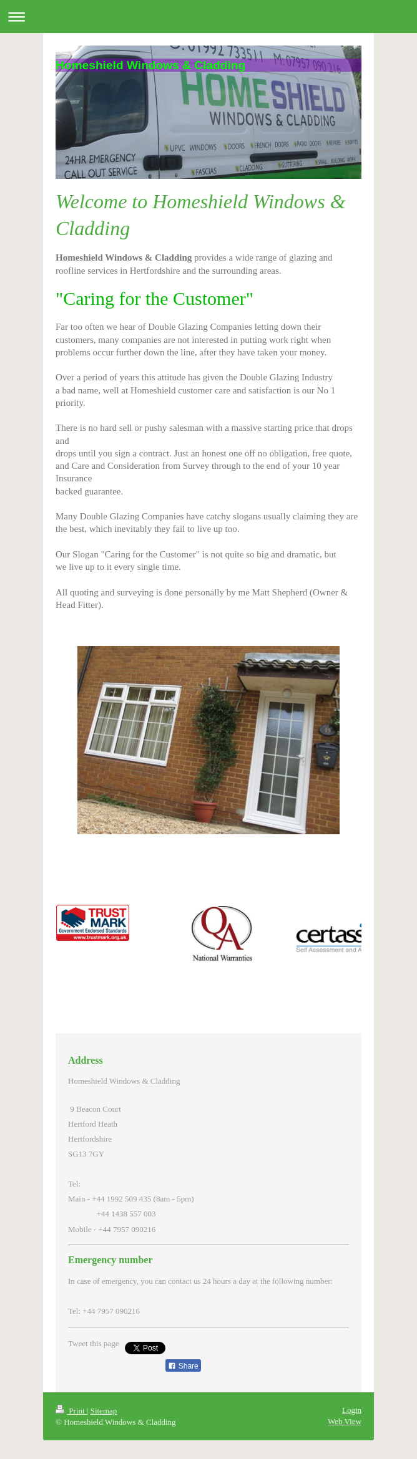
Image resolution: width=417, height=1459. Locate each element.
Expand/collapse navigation (208, 16)
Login (351, 1410)
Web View (344, 1421)
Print (71, 1410)
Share (183, 1366)
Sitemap (104, 1410)
